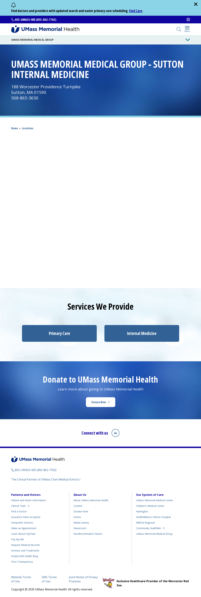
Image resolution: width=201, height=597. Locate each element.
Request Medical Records (25, 544)
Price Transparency (22, 561)
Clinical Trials (20, 505)
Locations (27, 128)
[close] (196, 4)
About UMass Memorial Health (91, 500)
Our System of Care (150, 495)
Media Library (81, 522)
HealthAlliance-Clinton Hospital (153, 516)
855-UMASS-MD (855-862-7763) (35, 19)
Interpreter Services (22, 522)
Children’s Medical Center (150, 505)
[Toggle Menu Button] (187, 40)
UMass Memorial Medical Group (154, 533)
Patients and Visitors (26, 495)
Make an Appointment (23, 528)
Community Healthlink (148, 527)
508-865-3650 (24, 98)
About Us (80, 495)
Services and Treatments (25, 550)
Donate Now (103, 403)
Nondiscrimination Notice (88, 533)
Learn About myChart (23, 533)
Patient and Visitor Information (28, 500)
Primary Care (59, 333)
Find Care (135, 10)
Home (14, 128)
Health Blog (24, 556)
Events (77, 516)
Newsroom (80, 528)
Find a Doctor (19, 511)
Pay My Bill (17, 539)
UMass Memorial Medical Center (154, 500)
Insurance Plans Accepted (25, 516)
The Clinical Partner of (45, 479)
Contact (78, 505)
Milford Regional (145, 522)
